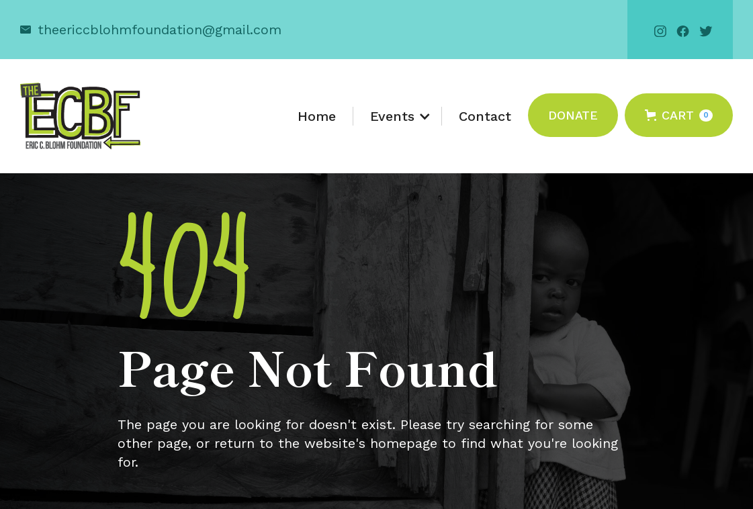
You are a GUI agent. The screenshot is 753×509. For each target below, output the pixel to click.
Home (317, 116)
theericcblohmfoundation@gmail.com (159, 29)
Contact (485, 116)
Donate (573, 115)
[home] (80, 116)
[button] (397, 116)
